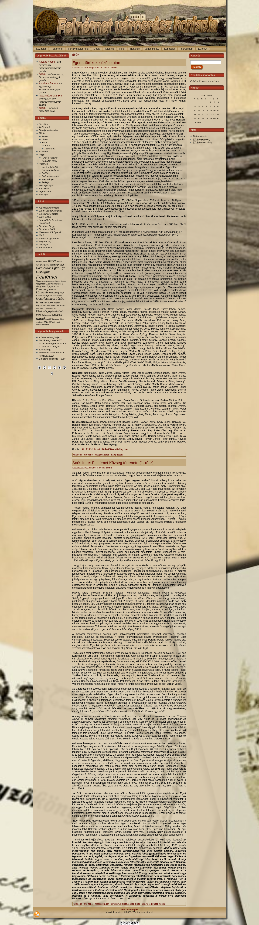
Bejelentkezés (200, 136)
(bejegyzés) (201, 139)
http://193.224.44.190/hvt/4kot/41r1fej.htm (104, 449)
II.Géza (123, 904)
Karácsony (42, 289)
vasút (58, 322)
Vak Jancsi (49, 322)
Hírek (41, 154)
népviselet (51, 306)
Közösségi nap (56, 292)
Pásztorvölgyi (43, 311)
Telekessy (55, 319)
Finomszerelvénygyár (45, 281)
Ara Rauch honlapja (49, 207)
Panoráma (50, 148)
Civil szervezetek (50, 176)
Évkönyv (43, 194)
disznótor (58, 264)
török (62, 319)
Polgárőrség (45, 241)
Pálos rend (40, 308)
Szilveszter (46, 315)
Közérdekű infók (50, 167)
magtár (56, 303)
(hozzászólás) (203, 142)
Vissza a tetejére (129, 909)
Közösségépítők (44, 295)
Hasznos (43, 164)
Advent (39, 261)
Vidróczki (40, 325)
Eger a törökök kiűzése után (96, 63)
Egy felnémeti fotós (48, 214)
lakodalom (57, 296)
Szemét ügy (45, 349)
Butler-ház (48, 265)
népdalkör (41, 305)
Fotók (44, 142)
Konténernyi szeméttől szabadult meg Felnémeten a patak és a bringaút (52, 343)
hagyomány (41, 284)
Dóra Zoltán (44, 268)
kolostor (52, 289)
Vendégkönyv (46, 185)
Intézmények (48, 179)
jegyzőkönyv (54, 286)
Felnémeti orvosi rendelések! (204, 81)
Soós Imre (140, 904)
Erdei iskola (45, 217)
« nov (198, 122)
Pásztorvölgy (51, 308)
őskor (46, 325)
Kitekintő (43, 151)
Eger (55, 268)
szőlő (48, 319)
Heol (41, 235)
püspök (54, 311)
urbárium (39, 322)
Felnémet (46, 277)
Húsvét (50, 283)
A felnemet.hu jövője (49, 337)
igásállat (57, 284)
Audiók (45, 136)
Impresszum (45, 191)
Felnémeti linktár (47, 229)
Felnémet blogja (47, 226)
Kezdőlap (43, 124)
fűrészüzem (60, 281)
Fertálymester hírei (48, 130)
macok (49, 302)
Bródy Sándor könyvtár (50, 210)
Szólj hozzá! (117, 455)
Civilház (46, 173)
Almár (45, 261)
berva (52, 261)
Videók (45, 139)
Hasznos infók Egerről (50, 232)
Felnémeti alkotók (51, 170)
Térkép (45, 182)
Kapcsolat (44, 188)
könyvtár (42, 292)
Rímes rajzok (45, 247)
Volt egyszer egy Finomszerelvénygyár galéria (51, 77)
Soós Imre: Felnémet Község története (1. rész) (113, 463)
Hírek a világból (49, 157)
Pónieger (43, 244)
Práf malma (60, 306)
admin (114, 67)
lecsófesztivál (45, 298)
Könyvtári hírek (49, 161)
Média (42, 133)
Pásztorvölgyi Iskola (49, 238)
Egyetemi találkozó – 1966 (52, 358)
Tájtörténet (44, 127)
